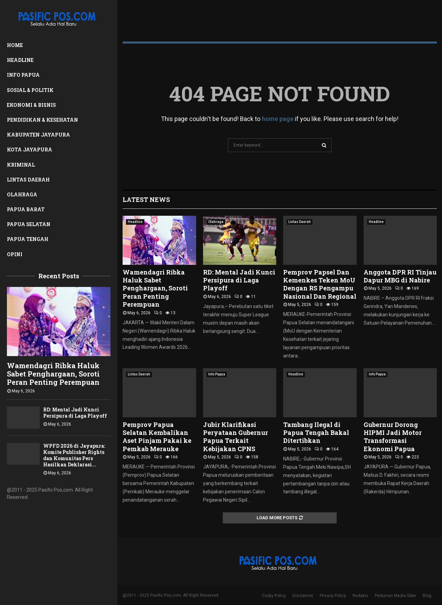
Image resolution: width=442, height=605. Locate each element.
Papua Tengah (27, 239)
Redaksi (360, 595)
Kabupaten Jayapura (38, 134)
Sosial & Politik (30, 90)
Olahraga (22, 194)
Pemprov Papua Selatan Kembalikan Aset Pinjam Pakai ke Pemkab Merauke (157, 436)
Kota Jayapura (29, 149)
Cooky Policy (274, 595)
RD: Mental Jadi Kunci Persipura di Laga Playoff (75, 412)
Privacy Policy (333, 595)
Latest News (146, 199)
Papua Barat (26, 209)
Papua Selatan (28, 224)
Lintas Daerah (28, 179)
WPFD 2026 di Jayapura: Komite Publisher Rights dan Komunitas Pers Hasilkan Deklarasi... (74, 455)
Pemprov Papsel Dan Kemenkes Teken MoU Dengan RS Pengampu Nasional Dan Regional (319, 284)
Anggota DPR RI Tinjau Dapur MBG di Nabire (400, 276)
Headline (20, 60)
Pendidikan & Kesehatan (42, 120)
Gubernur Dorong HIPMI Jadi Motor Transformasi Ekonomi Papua (393, 436)
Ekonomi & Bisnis (31, 105)
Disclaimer (302, 595)
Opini (14, 254)
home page (278, 118)
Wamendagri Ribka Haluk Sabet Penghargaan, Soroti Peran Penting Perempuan (53, 374)
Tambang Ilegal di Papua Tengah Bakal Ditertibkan (316, 432)
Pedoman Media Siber (395, 595)
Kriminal (21, 164)
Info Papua (23, 75)
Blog (427, 595)
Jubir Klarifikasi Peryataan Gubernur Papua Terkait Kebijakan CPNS (235, 436)
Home (15, 45)
